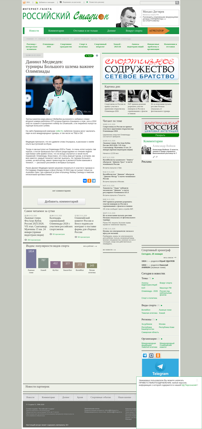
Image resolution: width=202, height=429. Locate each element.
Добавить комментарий (61, 201)
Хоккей (162, 313)
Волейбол (146, 310)
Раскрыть (160, 135)
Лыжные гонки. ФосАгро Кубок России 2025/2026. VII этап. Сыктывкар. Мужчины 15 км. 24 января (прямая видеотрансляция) (35, 226)
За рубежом (147, 324)
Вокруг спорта (134, 30)
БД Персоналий (189, 385)
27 (157, 157)
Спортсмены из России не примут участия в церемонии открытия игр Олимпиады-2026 (115, 107)
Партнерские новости (59, 39)
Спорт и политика (83, 45)
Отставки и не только (85, 30)
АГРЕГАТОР (156, 30)
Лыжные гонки (165, 310)
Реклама (128, 419)
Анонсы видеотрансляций (135, 45)
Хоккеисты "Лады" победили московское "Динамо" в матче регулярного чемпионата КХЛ (116, 190)
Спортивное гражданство (66, 45)
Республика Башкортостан (148, 328)
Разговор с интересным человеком (31, 46)
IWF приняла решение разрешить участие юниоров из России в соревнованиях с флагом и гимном (137, 109)
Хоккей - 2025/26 (117, 45)
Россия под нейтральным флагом (166, 293)
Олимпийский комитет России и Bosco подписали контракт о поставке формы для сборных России (85, 225)
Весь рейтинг (88, 246)
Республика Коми (166, 327)
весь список (168, 257)
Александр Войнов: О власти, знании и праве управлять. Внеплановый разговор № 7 (165, 151)
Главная (30, 39)
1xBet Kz (59, 131)
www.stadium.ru (31, 416)
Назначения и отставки (170, 45)
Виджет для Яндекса (132, 417)
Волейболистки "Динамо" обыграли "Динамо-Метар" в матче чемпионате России (119, 176)
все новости (108, 250)
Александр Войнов (164, 146)
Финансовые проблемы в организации (153, 46)
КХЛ (143, 288)
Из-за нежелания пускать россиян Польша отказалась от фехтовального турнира (161, 107)
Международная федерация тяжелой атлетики (149, 345)
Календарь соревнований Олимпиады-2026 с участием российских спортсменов (61, 224)
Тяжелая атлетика (149, 313)
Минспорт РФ (166, 288)
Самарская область (150, 332)
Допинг (111, 30)
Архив (80, 397)
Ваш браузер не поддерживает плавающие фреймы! (160, 203)
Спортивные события (101, 397)
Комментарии (56, 30)
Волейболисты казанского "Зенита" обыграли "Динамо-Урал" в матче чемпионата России (118, 162)
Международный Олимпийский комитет (167, 345)
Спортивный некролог (100, 45)
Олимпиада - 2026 (49, 45)
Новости (34, 30)
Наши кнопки (124, 397)
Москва (162, 324)
